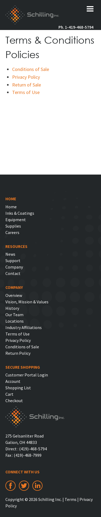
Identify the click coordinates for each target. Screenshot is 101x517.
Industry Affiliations (23, 327)
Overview (13, 295)
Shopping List (18, 387)
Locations (14, 321)
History (12, 308)
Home (11, 206)
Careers (12, 232)
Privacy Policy (26, 77)
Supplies (13, 226)
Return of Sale (26, 85)
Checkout (14, 400)
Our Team (14, 314)
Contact (12, 273)
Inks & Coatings (19, 213)
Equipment (15, 219)
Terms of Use (26, 92)
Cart (9, 394)
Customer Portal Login (26, 375)
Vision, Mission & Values (26, 301)
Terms (70, 499)
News (10, 254)
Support (12, 260)
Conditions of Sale (30, 69)
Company (14, 267)
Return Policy (17, 353)
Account (12, 381)
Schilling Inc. (32, 15)
